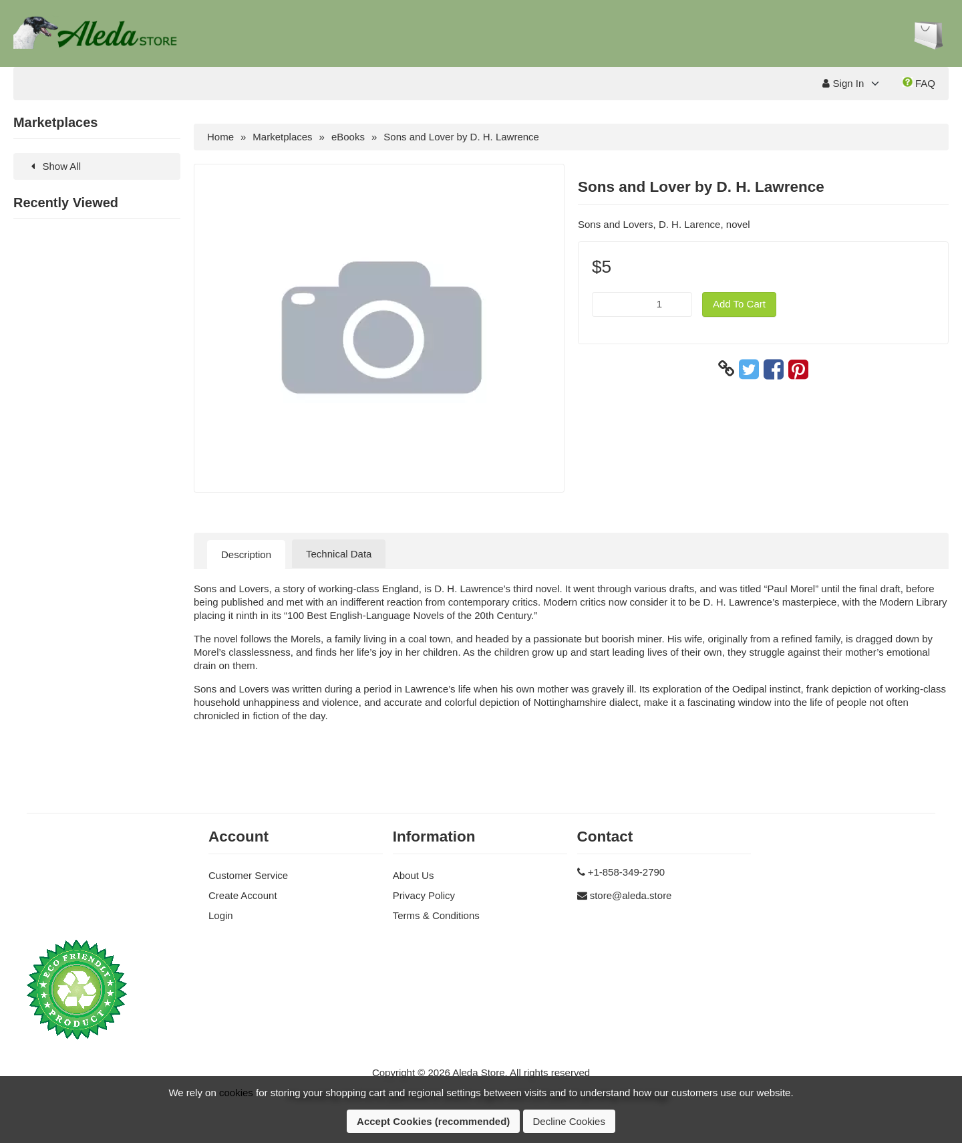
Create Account (242, 895)
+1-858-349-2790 (626, 872)
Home (220, 136)
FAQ (919, 83)
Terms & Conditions (436, 915)
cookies (236, 1092)
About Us (413, 875)
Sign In (843, 83)
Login (220, 915)
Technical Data (338, 553)
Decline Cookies (569, 1121)
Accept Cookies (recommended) (433, 1121)
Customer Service (248, 875)
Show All (54, 166)
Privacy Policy (424, 895)
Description (246, 554)
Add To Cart (739, 303)
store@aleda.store (631, 895)
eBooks (348, 136)
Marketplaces (282, 136)
